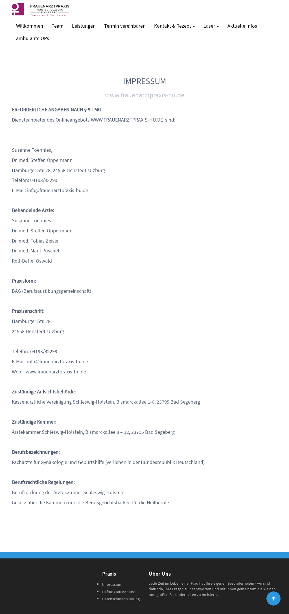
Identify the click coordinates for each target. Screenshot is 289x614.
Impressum (111, 584)
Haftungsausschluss (118, 591)
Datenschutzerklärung (121, 598)
